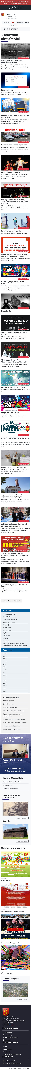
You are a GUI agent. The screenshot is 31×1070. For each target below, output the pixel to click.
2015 (4, 661)
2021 (4, 677)
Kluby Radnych (7, 1049)
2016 (4, 664)
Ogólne (5, 633)
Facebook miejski (9, 1061)
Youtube (20, 22)
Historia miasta (7, 785)
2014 (4, 659)
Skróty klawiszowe (15, 9)
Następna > (17, 600)
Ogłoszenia (6, 635)
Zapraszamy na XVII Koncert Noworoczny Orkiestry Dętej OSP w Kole (14, 555)
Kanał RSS (6, 1040)
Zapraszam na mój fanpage (15, 771)
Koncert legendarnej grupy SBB (11, 942)
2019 (4, 672)
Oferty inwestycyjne (10, 707)
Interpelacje (6, 1051)
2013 (4, 656)
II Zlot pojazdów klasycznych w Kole (14, 145)
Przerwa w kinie (7, 90)
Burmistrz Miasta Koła (9, 616)
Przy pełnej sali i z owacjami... (12, 172)
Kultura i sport (7, 630)
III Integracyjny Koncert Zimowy (13, 387)
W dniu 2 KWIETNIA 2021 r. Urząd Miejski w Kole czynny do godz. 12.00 (15, 255)
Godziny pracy (8, 700)
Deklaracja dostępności (10, 1037)
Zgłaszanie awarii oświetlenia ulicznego (15, 722)
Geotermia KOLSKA (9, 622)
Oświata (5, 638)
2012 (4, 653)
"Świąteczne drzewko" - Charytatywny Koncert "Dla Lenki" (14, 361)
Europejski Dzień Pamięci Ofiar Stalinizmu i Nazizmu (12, 62)
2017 (4, 667)
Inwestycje (6, 625)
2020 (4, 675)
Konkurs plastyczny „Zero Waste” (13, 467)
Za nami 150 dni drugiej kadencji (12, 761)
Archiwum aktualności (9, 614)
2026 (4, 691)
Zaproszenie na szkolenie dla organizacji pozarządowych (12, 496)
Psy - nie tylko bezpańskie (11, 729)
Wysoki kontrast (17, 7)
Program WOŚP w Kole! (10, 413)
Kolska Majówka (6, 880)
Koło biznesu (7, 627)
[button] (5, 989)
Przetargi (6, 641)
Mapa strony (7, 1035)
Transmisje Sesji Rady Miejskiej (12, 1054)
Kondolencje (6, 311)
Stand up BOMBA (6, 974)
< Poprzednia (6, 600)
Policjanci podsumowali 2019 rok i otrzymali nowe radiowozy (14, 525)
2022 (4, 680)
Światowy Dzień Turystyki (11, 231)
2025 (4, 688)
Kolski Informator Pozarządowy (13, 710)
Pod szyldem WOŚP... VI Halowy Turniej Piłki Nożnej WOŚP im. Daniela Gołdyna (15, 201)
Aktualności (7, 1032)
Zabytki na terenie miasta (10, 788)
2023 (4, 683)
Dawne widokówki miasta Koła (12, 782)
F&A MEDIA (26, 1068)
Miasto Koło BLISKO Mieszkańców (14, 719)
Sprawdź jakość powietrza (11, 726)
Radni (5, 1046)
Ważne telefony (8, 704)
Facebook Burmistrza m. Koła (12, 1063)
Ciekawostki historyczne (10, 619)
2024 (4, 685)
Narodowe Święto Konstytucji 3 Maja (12, 911)
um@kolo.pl (10, 1024)
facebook (6, 22)
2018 (4, 669)
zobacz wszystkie (22, 818)
